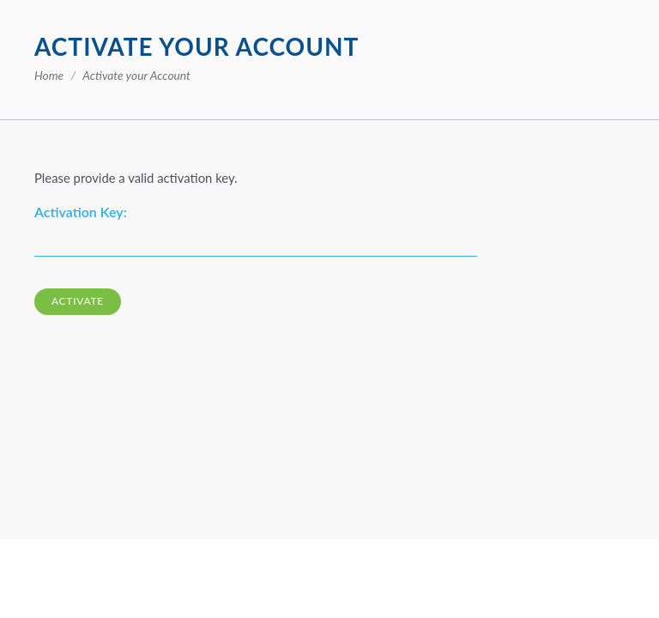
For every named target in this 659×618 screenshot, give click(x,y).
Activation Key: (80, 211)
